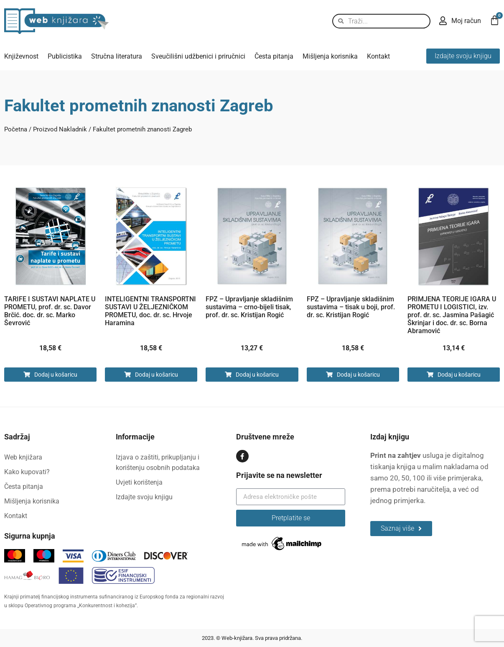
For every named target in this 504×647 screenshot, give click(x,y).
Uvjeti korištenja (139, 482)
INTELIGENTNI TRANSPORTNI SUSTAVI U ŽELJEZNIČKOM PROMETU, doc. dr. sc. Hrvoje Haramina (150, 311)
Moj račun (466, 21)
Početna (15, 129)
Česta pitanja (274, 56)
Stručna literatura (116, 56)
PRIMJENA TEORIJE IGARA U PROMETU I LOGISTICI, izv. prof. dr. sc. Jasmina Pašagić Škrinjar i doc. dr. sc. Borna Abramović (451, 315)
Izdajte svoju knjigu (144, 497)
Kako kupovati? (27, 472)
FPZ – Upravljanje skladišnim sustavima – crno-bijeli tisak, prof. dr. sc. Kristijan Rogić (249, 307)
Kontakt (378, 56)
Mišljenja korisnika (330, 56)
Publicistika (65, 56)
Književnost (21, 56)
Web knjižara (23, 457)
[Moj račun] (443, 21)
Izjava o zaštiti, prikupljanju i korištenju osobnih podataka (158, 462)
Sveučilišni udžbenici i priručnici (198, 56)
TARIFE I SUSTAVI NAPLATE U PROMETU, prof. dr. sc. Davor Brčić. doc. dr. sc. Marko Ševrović (49, 311)
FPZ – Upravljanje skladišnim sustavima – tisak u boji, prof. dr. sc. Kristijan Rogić (351, 307)
